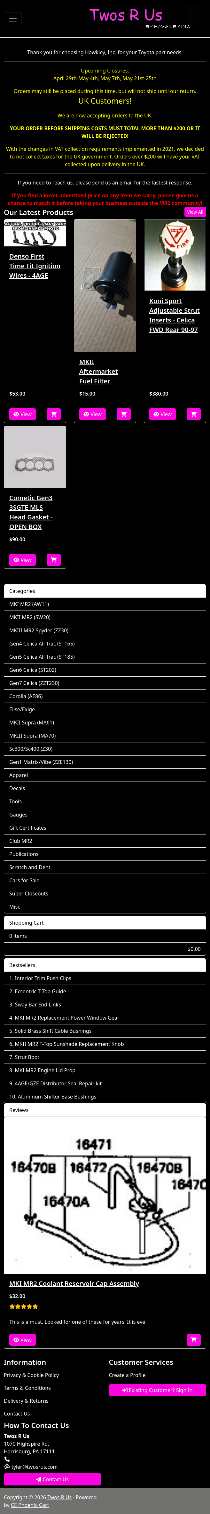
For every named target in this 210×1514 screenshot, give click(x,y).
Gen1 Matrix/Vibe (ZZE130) (41, 762)
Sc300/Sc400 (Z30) (30, 748)
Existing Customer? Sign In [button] (157, 1390)
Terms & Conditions (27, 1387)
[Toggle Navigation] (13, 18)
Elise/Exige (22, 709)
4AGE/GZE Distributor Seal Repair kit (58, 1083)
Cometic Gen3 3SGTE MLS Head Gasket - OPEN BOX (31, 512)
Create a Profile (127, 1375)
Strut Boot (27, 1057)
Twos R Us (59, 1497)
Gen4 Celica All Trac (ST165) (42, 643)
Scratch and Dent (29, 867)
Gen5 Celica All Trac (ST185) (42, 656)
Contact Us (17, 1413)
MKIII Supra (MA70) (32, 735)
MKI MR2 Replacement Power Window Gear (67, 1017)
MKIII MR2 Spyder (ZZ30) (38, 630)
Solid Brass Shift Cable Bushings (53, 1030)
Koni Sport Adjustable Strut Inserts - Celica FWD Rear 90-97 (174, 315)
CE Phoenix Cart (30, 1505)
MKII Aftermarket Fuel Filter (98, 371)
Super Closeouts (28, 893)
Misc (14, 906)
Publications (23, 854)
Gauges (18, 814)
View (22, 414)
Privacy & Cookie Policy (31, 1375)
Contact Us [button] (52, 1479)
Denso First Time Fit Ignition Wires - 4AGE (34, 266)
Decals (17, 788)
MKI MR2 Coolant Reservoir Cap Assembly (74, 1283)
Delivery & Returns (26, 1400)
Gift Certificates (27, 827)
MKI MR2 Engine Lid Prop (45, 1070)
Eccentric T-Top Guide (40, 991)
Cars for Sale (24, 880)
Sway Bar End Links (38, 1004)
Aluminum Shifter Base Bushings (57, 1096)
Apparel (18, 775)
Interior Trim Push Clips (43, 978)
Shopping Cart (26, 922)
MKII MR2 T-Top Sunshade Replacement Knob (69, 1044)
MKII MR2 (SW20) (30, 617)
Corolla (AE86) (26, 696)
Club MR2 (20, 840)
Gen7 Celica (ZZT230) (34, 683)
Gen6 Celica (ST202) (32, 669)
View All (195, 212)
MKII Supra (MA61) (31, 722)
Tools (15, 801)
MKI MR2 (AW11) (29, 604)
